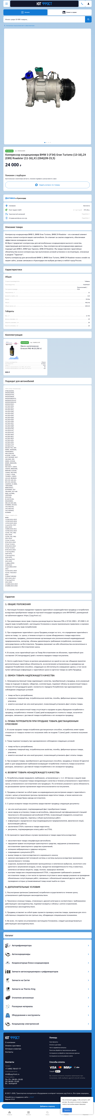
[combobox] (44, 19)
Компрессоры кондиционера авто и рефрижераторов (20, 25)
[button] (47, 86)
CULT (32, 1097)
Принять (67, 1110)
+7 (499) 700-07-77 (13, 1069)
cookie (74, 1100)
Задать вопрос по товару (47, 184)
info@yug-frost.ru (12, 1074)
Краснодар (21, 198)
